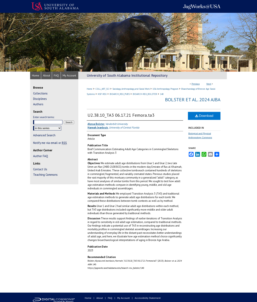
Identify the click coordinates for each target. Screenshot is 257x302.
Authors (38, 104)
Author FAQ (40, 156)
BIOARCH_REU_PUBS (120, 94)
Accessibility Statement (148, 297)
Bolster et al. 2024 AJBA (192, 99)
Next (208, 83)
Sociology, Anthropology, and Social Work (131, 88)
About (99, 297)
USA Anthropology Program (165, 88)
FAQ (110, 297)
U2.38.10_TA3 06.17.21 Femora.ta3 (121, 115)
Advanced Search (44, 135)
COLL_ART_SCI (102, 88)
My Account (123, 297)
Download (204, 115)
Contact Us (40, 169)
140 (162, 94)
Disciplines (40, 99)
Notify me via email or (50, 143)
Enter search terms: (43, 117)
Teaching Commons (45, 175)
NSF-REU (102, 94)
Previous (196, 83)
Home (89, 88)
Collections (40, 93)
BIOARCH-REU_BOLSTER (145, 94)
